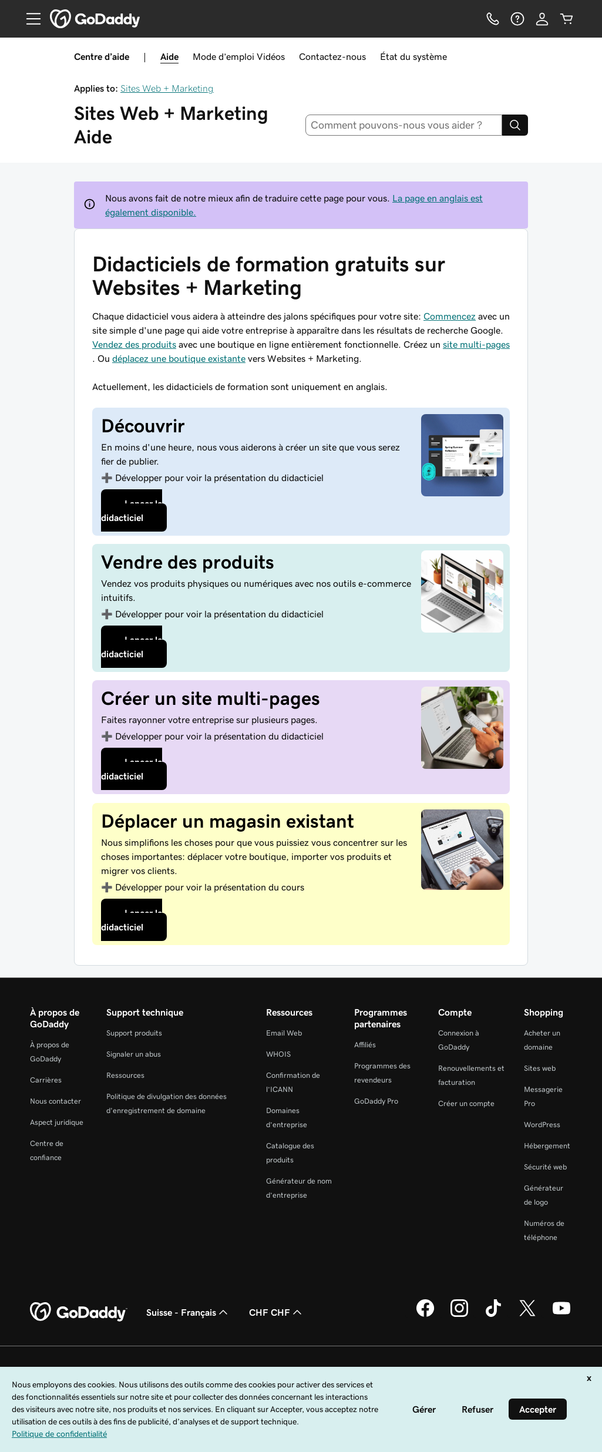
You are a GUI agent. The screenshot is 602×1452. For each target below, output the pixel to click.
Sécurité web (545, 1167)
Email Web (284, 1033)
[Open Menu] (28, 18)
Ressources (125, 1075)
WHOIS (278, 1054)
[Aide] (517, 19)
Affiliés (365, 1044)
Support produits (134, 1033)
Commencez (449, 316)
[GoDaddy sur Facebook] (425, 1315)
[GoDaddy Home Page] (78, 1312)
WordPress (542, 1124)
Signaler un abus (133, 1054)
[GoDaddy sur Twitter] (527, 1315)
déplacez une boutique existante (178, 358)
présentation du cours (209, 887)
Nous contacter (55, 1101)
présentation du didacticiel (219, 477)
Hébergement (547, 1146)
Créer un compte (466, 1103)
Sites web (540, 1068)
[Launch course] (159, 769)
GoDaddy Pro (376, 1101)
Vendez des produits (134, 344)
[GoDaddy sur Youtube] (561, 1315)
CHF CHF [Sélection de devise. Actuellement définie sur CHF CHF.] (276, 1312)
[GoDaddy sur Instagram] (459, 1315)
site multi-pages (476, 344)
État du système (413, 56)
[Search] (515, 125)
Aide (169, 56)
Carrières (46, 1080)
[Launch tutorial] (159, 510)
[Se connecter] (542, 19)
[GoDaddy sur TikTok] (493, 1315)
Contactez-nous (332, 56)
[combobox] (404, 125)
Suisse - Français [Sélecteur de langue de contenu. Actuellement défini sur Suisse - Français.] (188, 1312)
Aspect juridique (56, 1122)
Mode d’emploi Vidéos (239, 56)
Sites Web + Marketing (167, 88)
